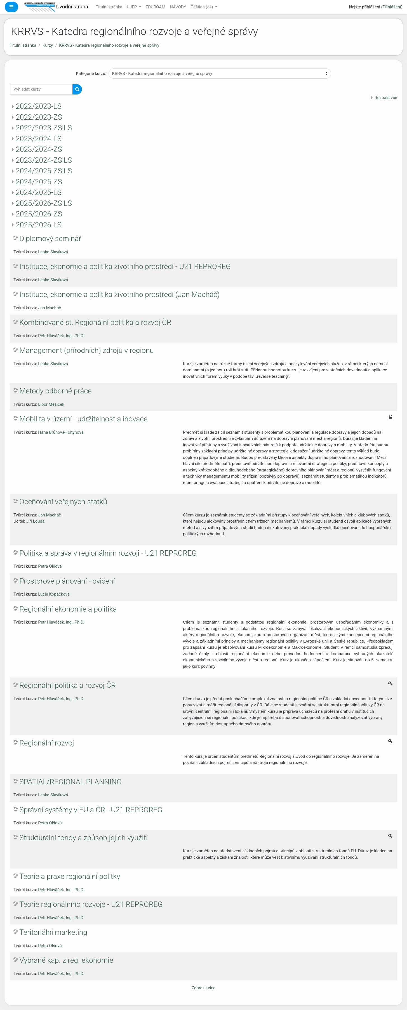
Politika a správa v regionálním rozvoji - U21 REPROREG (108, 553)
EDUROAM (155, 7)
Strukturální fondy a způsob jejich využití (83, 838)
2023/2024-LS (39, 138)
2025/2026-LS (39, 225)
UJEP (132, 7)
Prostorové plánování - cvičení (67, 581)
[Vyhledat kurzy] (41, 89)
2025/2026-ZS (39, 214)
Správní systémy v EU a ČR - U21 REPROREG (91, 810)
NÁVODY (178, 7)
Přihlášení (392, 7)
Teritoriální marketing (53, 932)
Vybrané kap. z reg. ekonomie (66, 960)
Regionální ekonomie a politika (68, 609)
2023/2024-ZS (39, 149)
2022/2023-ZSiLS (44, 128)
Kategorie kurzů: (91, 73)
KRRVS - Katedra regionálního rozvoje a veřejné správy (109, 45)
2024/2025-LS (39, 192)
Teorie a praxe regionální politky (69, 876)
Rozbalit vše (386, 97)
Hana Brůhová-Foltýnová (60, 432)
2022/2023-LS (39, 106)
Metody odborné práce (55, 391)
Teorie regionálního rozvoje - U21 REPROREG (91, 904)
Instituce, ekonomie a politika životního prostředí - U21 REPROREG (125, 266)
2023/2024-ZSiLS (44, 160)
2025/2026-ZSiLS (44, 203)
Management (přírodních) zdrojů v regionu (86, 350)
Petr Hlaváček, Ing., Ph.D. (61, 335)
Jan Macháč (49, 307)
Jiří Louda (35, 521)
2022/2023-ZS (39, 117)
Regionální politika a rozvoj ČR (67, 685)
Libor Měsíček (51, 404)
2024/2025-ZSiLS (44, 171)
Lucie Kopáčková (54, 594)
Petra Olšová (50, 566)
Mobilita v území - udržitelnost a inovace (83, 419)
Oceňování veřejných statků (63, 501)
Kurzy (48, 45)
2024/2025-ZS (39, 182)
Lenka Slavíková (53, 251)
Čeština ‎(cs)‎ (202, 7)
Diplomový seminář (50, 238)
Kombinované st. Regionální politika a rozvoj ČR (95, 322)
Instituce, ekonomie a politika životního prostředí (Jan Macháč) (119, 294)
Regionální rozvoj (46, 743)
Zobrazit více (203, 987)
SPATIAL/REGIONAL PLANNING (70, 782)
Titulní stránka (109, 7)
